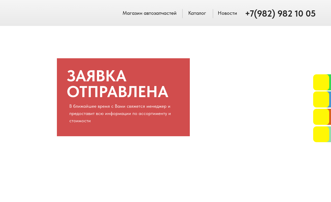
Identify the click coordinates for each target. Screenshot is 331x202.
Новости (227, 13)
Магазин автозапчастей (150, 13)
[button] (321, 117)
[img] (321, 82)
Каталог (197, 13)
